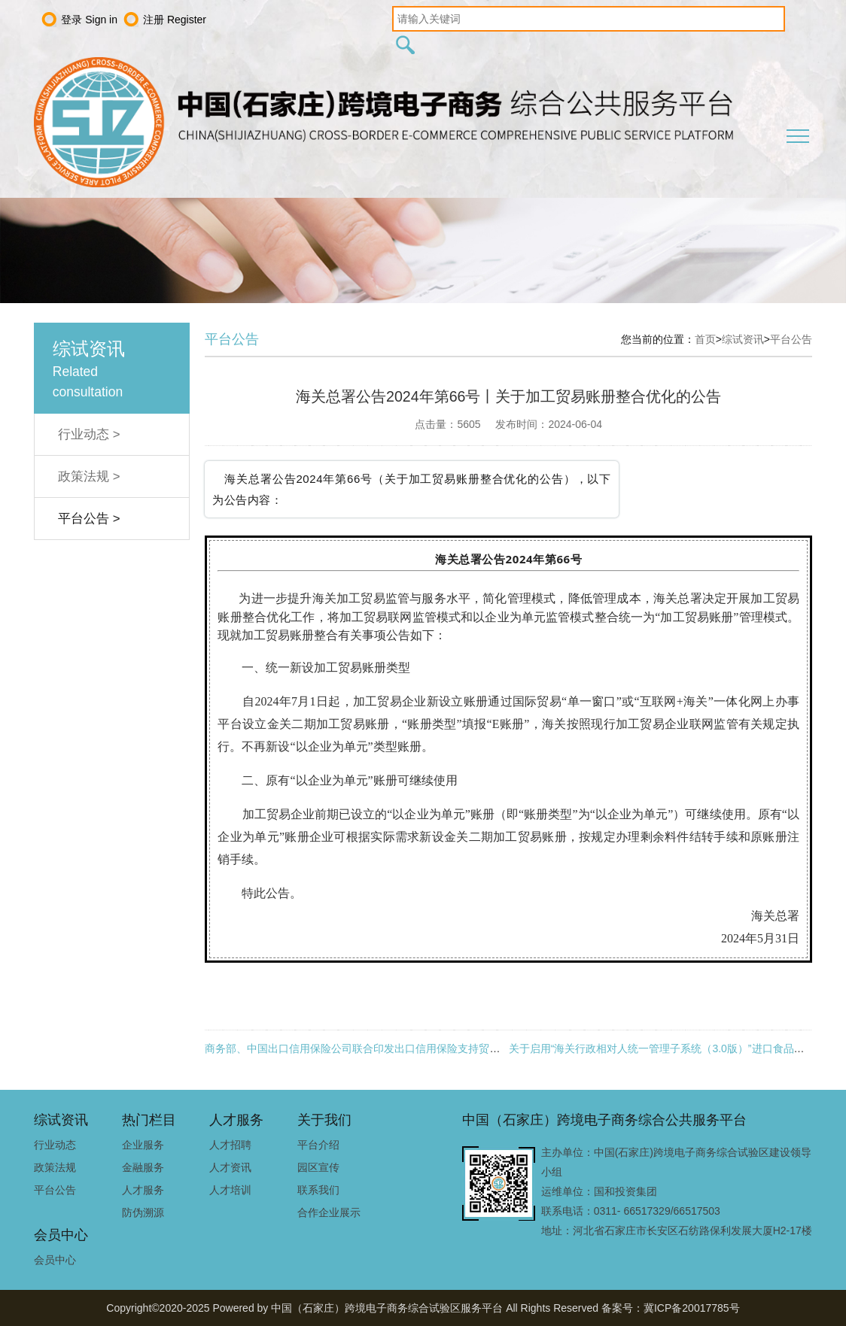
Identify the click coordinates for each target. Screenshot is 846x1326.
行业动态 (55, 1145)
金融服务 (143, 1167)
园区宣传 (318, 1167)
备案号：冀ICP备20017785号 (670, 1308)
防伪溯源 (143, 1212)
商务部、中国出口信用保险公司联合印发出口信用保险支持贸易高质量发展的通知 (394, 1048)
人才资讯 (230, 1167)
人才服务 (143, 1190)
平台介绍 (318, 1145)
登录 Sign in (89, 20)
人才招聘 (230, 1145)
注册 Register (174, 20)
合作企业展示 (329, 1212)
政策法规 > (89, 476)
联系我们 (318, 1190)
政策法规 (55, 1167)
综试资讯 (743, 339)
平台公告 (791, 339)
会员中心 (55, 1260)
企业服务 (143, 1145)
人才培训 (230, 1190)
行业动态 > (89, 434)
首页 (705, 339)
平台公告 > (89, 518)
